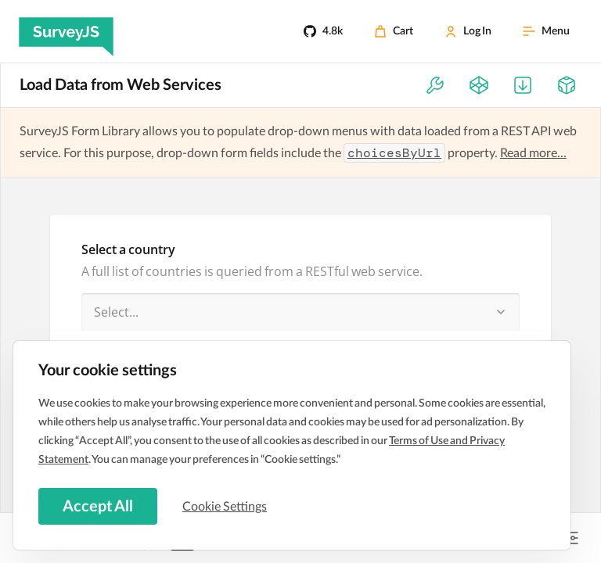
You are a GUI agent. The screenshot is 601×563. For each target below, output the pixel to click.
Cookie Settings (226, 506)
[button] (500, 312)
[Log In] (467, 31)
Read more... (533, 153)
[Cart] (393, 31)
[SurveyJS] (66, 31)
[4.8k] (323, 31)
